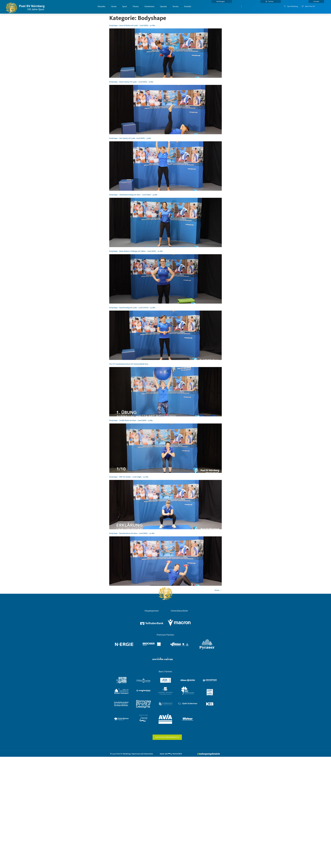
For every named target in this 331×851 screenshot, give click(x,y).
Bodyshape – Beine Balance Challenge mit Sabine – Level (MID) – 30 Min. (136, 251)
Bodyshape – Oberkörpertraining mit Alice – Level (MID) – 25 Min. (133, 195)
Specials (164, 6)
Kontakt (316, 1)
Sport (125, 6)
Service (176, 6)
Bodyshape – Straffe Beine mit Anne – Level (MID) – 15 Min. (131, 420)
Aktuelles (102, 6)
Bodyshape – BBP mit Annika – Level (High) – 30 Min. (129, 477)
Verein (114, 6)
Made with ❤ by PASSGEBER (171, 754)
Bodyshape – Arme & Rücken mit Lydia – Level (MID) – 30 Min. (132, 25)
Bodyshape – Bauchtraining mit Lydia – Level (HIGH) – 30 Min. (132, 308)
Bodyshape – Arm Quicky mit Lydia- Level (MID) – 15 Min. (130, 138)
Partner (270, 1)
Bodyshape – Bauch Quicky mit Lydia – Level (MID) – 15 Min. (131, 82)
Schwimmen (150, 6)
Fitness (136, 6)
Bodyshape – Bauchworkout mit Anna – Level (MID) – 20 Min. (132, 533)
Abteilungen (221, 1)
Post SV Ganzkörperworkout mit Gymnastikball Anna (128, 364)
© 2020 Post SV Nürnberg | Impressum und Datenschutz (131, 754)
